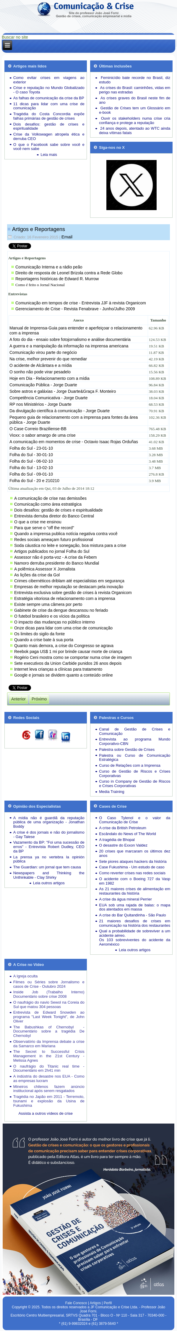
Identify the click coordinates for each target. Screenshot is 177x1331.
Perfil (108, 1303)
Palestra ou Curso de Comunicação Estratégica (134, 757)
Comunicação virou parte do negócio (43, 352)
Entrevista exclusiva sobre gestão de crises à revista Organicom (73, 592)
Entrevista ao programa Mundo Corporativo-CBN (134, 741)
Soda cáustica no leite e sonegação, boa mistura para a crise (70, 545)
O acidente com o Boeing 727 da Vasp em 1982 (134, 881)
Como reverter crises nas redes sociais (132, 873)
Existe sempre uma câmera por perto (48, 604)
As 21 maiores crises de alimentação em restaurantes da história (134, 891)
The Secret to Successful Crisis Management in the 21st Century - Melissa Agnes (49, 1056)
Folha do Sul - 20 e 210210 (34, 480)
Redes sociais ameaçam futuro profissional (53, 539)
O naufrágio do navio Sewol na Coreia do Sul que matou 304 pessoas (49, 1004)
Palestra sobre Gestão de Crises (127, 749)
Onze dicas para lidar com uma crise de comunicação (63, 628)
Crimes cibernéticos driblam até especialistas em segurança (69, 580)
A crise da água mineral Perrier (125, 899)
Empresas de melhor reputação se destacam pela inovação (68, 586)
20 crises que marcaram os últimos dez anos (134, 853)
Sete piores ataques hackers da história (132, 861)
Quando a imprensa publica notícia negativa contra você (65, 533)
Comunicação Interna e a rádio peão (48, 267)
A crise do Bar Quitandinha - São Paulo (132, 915)
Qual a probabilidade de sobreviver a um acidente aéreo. (134, 933)
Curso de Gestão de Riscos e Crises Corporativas (134, 773)
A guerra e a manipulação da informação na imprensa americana (68, 346)
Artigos (95, 1303)
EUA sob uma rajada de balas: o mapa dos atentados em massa (134, 907)
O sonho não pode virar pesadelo (40, 372)
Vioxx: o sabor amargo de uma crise (42, 435)
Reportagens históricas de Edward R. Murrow (57, 278)
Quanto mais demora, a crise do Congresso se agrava (63, 645)
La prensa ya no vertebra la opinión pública (49, 859)
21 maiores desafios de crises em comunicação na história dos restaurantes (134, 923)
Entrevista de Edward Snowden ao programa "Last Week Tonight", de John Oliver (49, 1016)
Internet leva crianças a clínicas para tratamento (58, 669)
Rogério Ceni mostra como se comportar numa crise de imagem (73, 657)
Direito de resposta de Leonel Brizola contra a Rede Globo (69, 273)
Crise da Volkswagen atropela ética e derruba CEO (49, 136)
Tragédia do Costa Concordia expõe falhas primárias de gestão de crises (49, 116)
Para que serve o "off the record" (44, 527)
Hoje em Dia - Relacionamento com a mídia (49, 378)
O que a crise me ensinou (37, 521)
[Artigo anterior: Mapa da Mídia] (18, 699)
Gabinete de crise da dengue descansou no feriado (61, 610)
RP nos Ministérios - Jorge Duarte (40, 404)
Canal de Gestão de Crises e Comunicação (134, 731)
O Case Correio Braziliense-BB (37, 428)
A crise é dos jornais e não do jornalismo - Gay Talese (49, 834)
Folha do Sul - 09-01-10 (31, 474)
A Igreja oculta (25, 976)
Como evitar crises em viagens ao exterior (49, 79)
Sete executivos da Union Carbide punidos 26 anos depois (67, 663)
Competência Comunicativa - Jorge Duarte (48, 397)
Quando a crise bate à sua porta (43, 639)
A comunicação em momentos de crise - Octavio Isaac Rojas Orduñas (73, 441)
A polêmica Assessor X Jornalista (44, 569)
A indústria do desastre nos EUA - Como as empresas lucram (49, 1078)
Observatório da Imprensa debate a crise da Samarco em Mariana (49, 1043)
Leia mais (48, 154)
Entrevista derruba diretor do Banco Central (54, 516)
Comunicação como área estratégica (48, 504)
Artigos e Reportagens (38, 229)
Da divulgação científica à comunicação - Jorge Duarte (59, 410)
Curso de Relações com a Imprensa (129, 765)
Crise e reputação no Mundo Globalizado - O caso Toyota (49, 89)
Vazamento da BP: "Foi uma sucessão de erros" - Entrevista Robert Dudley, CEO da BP (49, 846)
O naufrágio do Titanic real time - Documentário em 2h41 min (49, 1068)
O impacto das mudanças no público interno (54, 622)
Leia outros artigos (49, 883)
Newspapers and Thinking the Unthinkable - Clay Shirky (49, 875)
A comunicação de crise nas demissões (50, 498)
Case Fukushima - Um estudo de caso (131, 867)
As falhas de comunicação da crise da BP (48, 98)
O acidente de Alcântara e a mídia (40, 365)
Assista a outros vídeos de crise (45, 1113)
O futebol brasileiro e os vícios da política (52, 616)
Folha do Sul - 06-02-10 (31, 461)
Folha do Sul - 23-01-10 (31, 448)
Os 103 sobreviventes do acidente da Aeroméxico (134, 942)
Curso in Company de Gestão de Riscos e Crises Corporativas (134, 783)
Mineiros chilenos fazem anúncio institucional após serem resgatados (49, 1088)
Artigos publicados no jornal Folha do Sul (52, 551)
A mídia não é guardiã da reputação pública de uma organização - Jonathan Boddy (49, 822)
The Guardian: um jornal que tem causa (47, 867)
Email (67, 236)
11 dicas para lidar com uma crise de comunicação (49, 106)
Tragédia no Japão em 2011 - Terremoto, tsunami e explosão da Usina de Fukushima (49, 1101)
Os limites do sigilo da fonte (39, 633)
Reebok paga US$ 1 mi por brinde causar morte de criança (68, 651)
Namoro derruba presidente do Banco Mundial (56, 563)
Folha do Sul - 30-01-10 (31, 454)
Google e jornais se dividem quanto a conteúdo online (63, 675)
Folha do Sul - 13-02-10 (31, 467)
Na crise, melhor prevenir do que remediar (48, 359)
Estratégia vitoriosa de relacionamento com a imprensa (64, 598)
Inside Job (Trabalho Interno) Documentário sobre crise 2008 (49, 994)
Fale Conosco (76, 1303)
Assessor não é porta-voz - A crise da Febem (55, 557)
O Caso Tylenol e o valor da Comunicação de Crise (134, 820)
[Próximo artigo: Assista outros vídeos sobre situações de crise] (39, 699)
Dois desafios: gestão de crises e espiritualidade (49, 126)
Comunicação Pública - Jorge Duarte (43, 384)
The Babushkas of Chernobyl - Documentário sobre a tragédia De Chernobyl (49, 1031)
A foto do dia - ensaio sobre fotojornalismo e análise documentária (70, 339)
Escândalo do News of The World (127, 834)
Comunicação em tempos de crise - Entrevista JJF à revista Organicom (80, 303)
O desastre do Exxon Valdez (123, 845)
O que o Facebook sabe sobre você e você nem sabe (49, 146)
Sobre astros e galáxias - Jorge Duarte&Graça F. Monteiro (62, 391)
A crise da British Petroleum (122, 828)
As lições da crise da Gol (37, 575)
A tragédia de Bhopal (117, 839)
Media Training (111, 791)
